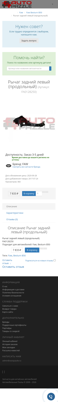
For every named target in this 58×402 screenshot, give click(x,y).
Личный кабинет (10, 341)
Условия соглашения (11, 295)
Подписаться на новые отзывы (39, 260)
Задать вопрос (29, 40)
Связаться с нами (10, 306)
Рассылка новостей (11, 350)
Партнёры (6, 328)
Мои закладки (8, 347)
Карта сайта (7, 312)
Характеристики (14, 212)
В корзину (29, 193)
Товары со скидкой (10, 331)
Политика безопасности (13, 292)
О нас (4, 286)
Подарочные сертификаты (14, 325)
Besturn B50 (19, 255)
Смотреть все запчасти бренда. (27, 167)
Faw (10, 255)
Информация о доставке (13, 289)
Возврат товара (9, 309)
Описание (11, 206)
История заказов (9, 344)
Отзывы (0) (12, 219)
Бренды (5, 322)
